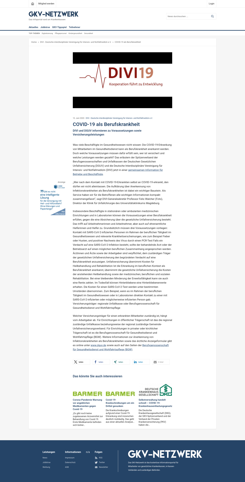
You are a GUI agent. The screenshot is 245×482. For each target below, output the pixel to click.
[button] (81, 362)
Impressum (69, 458)
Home (34, 42)
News (44, 458)
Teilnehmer (74, 27)
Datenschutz (70, 462)
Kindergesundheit (75, 33)
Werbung (46, 467)
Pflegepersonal (61, 33)
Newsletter (101, 467)
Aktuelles (33, 27)
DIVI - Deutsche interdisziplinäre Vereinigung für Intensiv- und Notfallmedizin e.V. (75, 42)
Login (211, 3)
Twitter (100, 462)
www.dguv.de (98, 345)
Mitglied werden (46, 3)
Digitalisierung (47, 33)
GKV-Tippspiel (59, 27)
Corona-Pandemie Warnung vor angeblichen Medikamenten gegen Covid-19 (87, 404)
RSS (98, 457)
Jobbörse (45, 27)
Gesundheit (88, 33)
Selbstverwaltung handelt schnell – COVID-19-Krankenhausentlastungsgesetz (155, 403)
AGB (67, 467)
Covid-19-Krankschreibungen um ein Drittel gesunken (120, 403)
